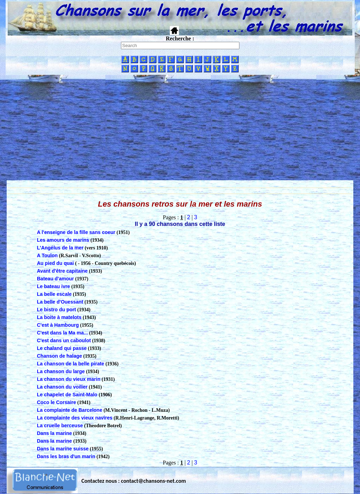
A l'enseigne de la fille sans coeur (76, 232)
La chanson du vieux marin (69, 379)
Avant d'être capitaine (62, 271)
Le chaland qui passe (62, 348)
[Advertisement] (180, 127)
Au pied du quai (55, 263)
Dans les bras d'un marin (66, 456)
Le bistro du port (56, 309)
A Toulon (47, 255)
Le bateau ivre (53, 286)
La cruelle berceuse (60, 425)
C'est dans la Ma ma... (62, 333)
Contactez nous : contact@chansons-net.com (134, 480)
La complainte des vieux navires (74, 418)
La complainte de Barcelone (69, 410)
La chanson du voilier (62, 387)
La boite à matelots (59, 317)
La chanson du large (61, 371)
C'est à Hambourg (58, 325)
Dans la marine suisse (63, 448)
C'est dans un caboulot (64, 340)
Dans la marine (54, 433)
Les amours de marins (63, 240)
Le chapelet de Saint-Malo (68, 394)
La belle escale (54, 294)
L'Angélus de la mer (60, 248)
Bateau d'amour (55, 278)
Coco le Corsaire (56, 402)
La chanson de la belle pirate (70, 363)
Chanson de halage (59, 356)
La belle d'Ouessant (60, 302)
